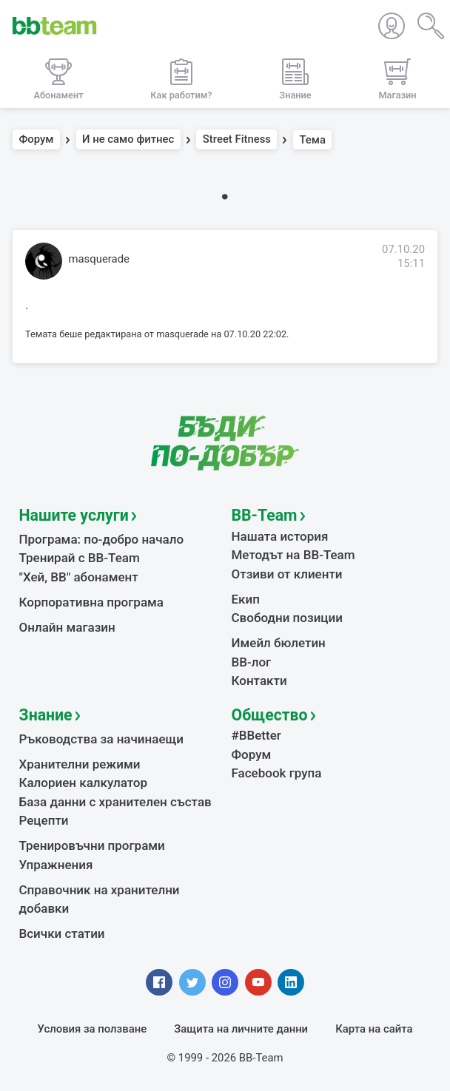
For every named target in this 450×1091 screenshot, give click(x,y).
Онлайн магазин (67, 627)
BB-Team (265, 515)
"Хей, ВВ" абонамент (78, 577)
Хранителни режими (80, 764)
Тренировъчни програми (92, 845)
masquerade (99, 259)
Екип (246, 599)
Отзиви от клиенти (287, 574)
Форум (36, 139)
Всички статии (62, 933)
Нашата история (280, 536)
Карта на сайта (373, 1029)
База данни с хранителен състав (115, 801)
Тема (312, 139)
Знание (46, 715)
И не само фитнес (128, 139)
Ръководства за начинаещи (101, 739)
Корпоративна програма (91, 602)
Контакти (259, 680)
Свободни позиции (287, 617)
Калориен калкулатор (83, 782)
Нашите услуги (74, 515)
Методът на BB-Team (293, 554)
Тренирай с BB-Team (79, 557)
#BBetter (256, 735)
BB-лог (252, 662)
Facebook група (277, 773)
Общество (270, 715)
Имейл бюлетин (279, 642)
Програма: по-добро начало (101, 539)
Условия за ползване (92, 1029)
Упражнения (56, 864)
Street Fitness (237, 139)
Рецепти (44, 820)
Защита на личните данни (241, 1029)
